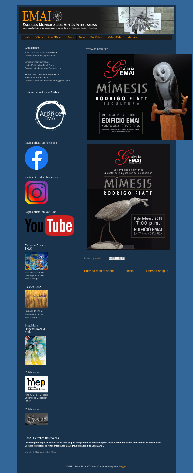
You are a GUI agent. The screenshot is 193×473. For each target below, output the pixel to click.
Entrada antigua (157, 271)
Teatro (71, 37)
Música (39, 37)
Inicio (27, 37)
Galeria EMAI (115, 37)
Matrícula (132, 37)
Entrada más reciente (99, 271)
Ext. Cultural (96, 37)
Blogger (122, 466)
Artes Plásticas (55, 37)
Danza (82, 37)
